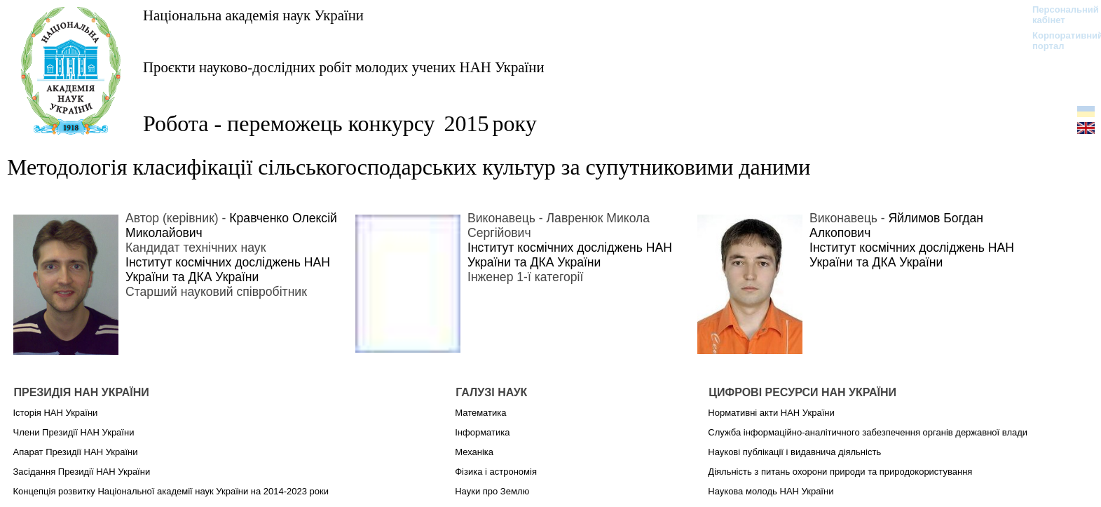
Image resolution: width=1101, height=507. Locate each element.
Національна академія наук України (253, 15)
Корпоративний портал (1058, 40)
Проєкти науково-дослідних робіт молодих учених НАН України (344, 67)
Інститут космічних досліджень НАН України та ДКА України (227, 269)
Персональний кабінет (1058, 14)
